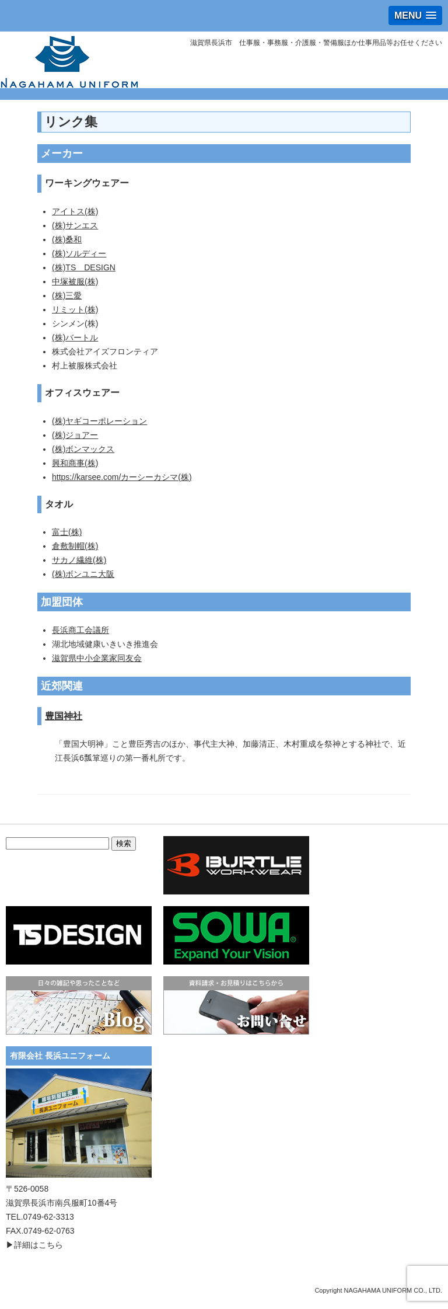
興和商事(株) (75, 463)
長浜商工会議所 (80, 630)
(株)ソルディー (79, 253)
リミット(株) (75, 309)
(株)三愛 (67, 295)
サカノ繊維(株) (79, 560)
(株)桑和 (67, 239)
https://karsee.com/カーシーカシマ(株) (122, 477)
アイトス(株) (75, 211)
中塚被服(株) (75, 281)
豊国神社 (63, 716)
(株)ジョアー (75, 435)
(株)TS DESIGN (84, 267)
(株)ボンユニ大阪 (83, 574)
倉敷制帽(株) (75, 546)
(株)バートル (75, 337)
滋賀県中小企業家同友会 (97, 658)
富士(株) (67, 532)
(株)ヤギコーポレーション (99, 421)
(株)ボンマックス (83, 449)
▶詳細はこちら (34, 1244)
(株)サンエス (75, 225)
